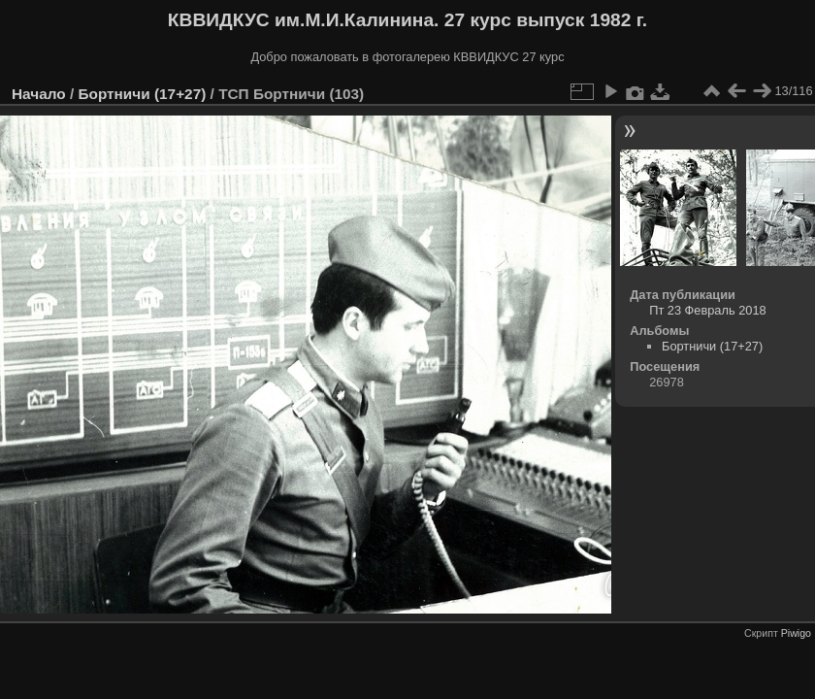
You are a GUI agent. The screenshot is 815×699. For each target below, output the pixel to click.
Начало (39, 93)
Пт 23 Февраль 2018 (707, 310)
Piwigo (796, 633)
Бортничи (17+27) (142, 93)
